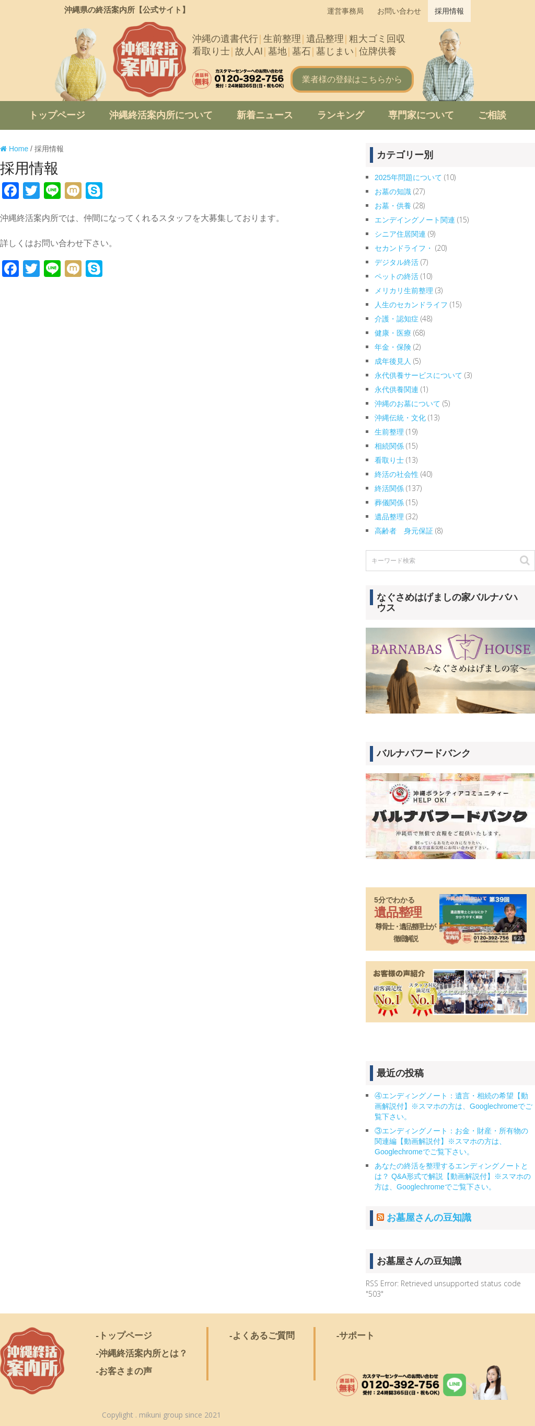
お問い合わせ (399, 11)
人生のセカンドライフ (411, 304)
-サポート (355, 1336)
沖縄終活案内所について (161, 115)
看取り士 (389, 460)
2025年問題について (408, 177)
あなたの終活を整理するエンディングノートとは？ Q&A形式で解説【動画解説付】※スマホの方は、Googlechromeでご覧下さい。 (453, 1176)
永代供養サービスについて (418, 375)
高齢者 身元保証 (404, 531)
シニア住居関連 (400, 234)
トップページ (57, 115)
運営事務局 (345, 11)
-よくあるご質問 (262, 1336)
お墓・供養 (393, 206)
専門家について (421, 115)
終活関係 (389, 488)
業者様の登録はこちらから (352, 79)
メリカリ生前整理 (404, 290)
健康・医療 (393, 333)
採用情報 (449, 11)
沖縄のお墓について (407, 403)
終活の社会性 (396, 474)
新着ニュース (265, 115)
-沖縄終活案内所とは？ (142, 1353)
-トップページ (124, 1336)
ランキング (340, 115)
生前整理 (389, 432)
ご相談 (492, 115)
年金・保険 (393, 347)
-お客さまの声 (124, 1371)
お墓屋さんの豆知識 (429, 1217)
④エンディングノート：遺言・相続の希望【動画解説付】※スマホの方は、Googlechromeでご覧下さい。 (453, 1106)
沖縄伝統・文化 (400, 418)
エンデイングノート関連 (415, 220)
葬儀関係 (389, 502)
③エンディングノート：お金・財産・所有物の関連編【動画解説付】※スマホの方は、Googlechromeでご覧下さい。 (451, 1141)
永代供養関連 (396, 389)
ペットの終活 (396, 276)
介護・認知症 (396, 319)
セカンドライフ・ (404, 248)
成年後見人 (393, 361)
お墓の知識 (393, 191)
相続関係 (389, 446)
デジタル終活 (396, 262)
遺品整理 (389, 517)
